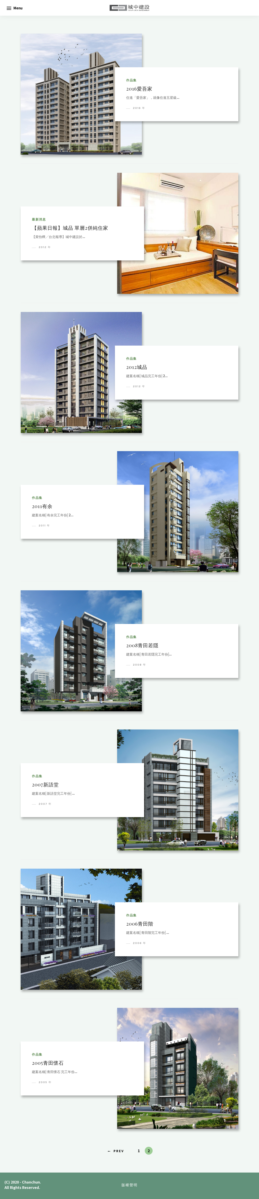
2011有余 (42, 506)
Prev (119, 1151)
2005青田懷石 (48, 1062)
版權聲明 (129, 1184)
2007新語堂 (45, 784)
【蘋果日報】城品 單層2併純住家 (70, 227)
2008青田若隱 (142, 645)
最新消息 (39, 219)
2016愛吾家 (139, 88)
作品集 (131, 80)
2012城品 (136, 367)
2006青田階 (139, 923)
